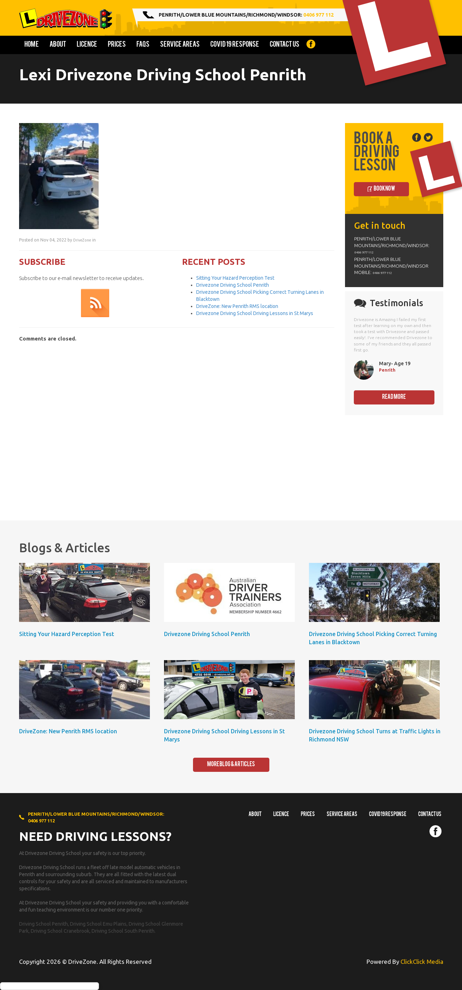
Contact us (284, 45)
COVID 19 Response (234, 45)
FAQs (143, 45)
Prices (117, 45)
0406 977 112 (318, 15)
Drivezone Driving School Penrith (232, 285)
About (57, 45)
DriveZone (82, 240)
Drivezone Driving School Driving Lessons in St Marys (254, 313)
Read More (394, 397)
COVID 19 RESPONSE (388, 814)
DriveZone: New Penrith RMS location (237, 306)
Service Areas (180, 45)
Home (31, 45)
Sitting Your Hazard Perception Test (235, 278)
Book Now (384, 189)
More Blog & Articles (231, 764)
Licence (87, 45)
